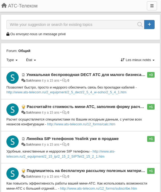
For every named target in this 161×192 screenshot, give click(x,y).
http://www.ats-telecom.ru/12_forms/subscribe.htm (98, 188)
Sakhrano (33, 80)
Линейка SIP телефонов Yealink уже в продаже (72, 138)
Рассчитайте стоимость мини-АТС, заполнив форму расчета (86, 106)
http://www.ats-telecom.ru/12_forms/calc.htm (81, 124)
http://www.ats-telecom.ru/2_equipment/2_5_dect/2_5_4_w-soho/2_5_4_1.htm (66, 92)
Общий (24, 51)
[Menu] (152, 5)
